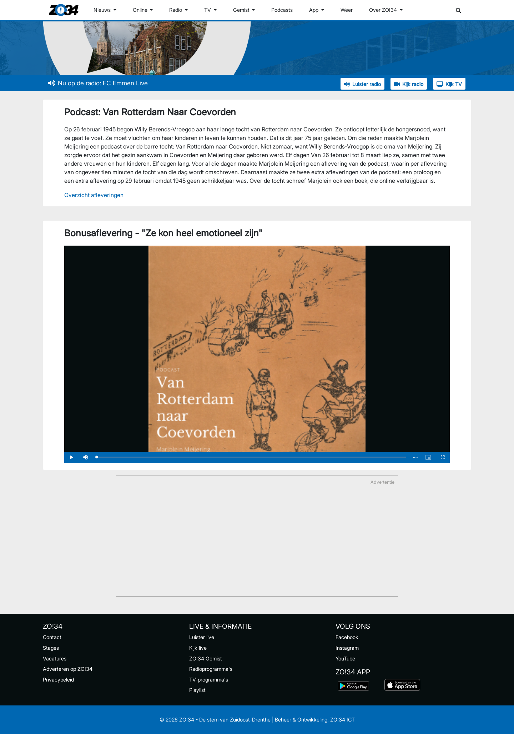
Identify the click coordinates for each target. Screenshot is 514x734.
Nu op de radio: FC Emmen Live (98, 83)
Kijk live (198, 648)
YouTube (345, 658)
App (314, 10)
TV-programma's (208, 680)
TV (208, 10)
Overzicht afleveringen (94, 194)
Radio (176, 10)
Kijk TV (449, 84)
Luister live (201, 637)
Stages (51, 648)
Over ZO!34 (383, 10)
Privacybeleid (58, 680)
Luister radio (362, 84)
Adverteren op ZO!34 (67, 669)
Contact (52, 637)
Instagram (347, 648)
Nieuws (103, 10)
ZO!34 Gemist (205, 658)
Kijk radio (408, 84)
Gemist (242, 10)
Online (141, 10)
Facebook (347, 637)
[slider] (251, 457)
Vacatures (54, 658)
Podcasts (282, 10)
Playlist (197, 690)
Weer (347, 10)
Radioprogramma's (210, 669)
